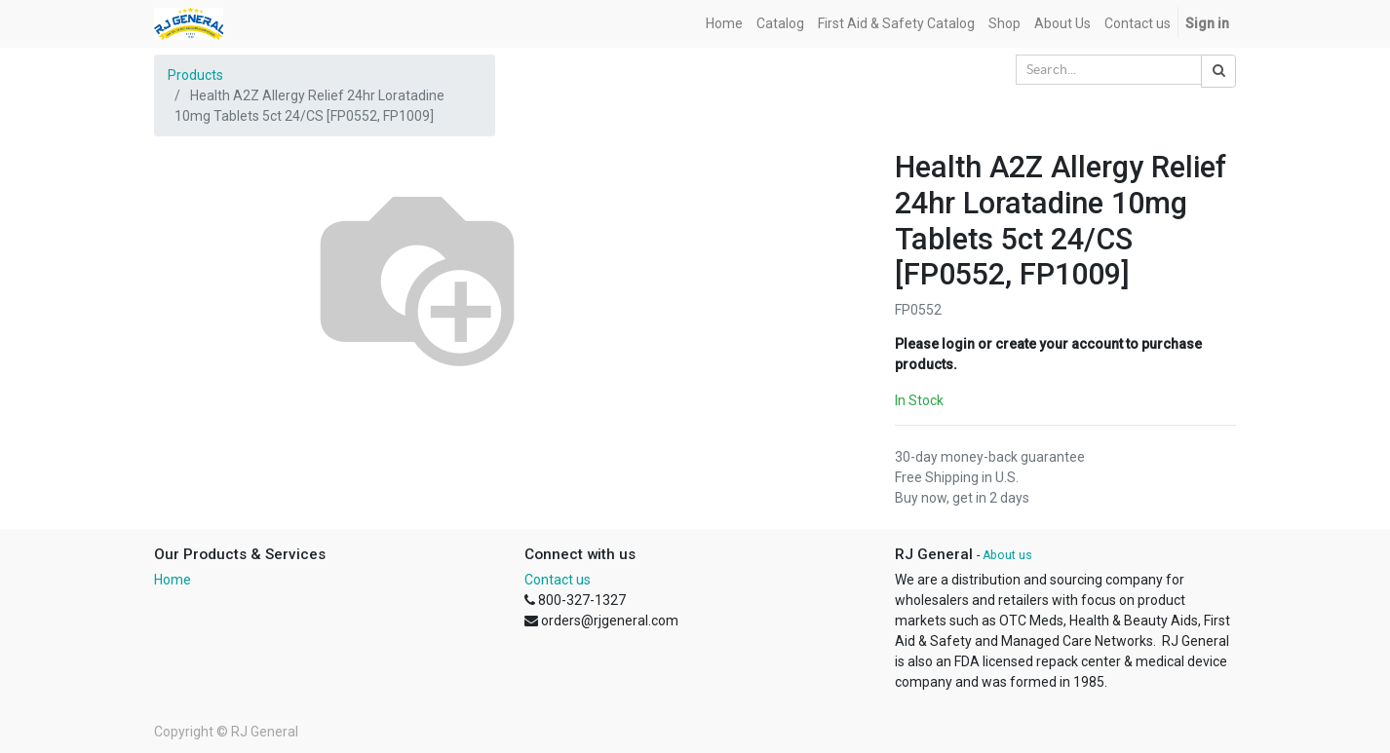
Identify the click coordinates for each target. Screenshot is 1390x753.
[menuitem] (724, 24)
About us (1007, 555)
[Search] (1218, 71)
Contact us (557, 579)
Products (195, 75)
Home (172, 579)
